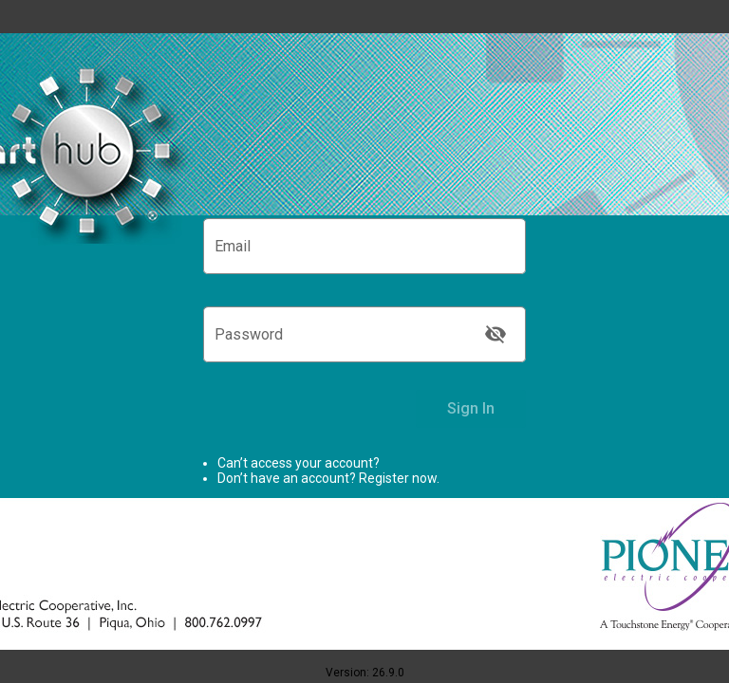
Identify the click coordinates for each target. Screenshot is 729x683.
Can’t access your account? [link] (298, 463)
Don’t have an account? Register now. (328, 478)
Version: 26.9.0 (365, 672)
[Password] (346, 338)
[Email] (364, 250)
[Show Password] (495, 334)
